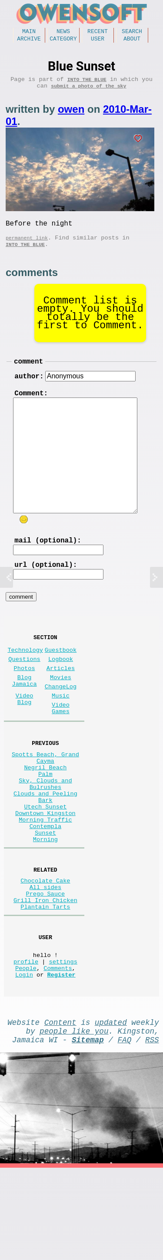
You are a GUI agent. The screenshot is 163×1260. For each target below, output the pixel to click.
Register (61, 1059)
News (63, 32)
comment (28, 374)
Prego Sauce (45, 965)
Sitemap (88, 1130)
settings (63, 1043)
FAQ (125, 1130)
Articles (61, 698)
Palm (45, 821)
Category (63, 41)
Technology (25, 677)
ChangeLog (61, 720)
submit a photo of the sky (88, 91)
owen (71, 115)
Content (60, 1109)
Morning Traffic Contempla (45, 883)
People (26, 1051)
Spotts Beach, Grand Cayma (45, 800)
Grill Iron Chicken (45, 973)
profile (25, 1043)
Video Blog (24, 735)
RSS (152, 1130)
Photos (24, 698)
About (131, 41)
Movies (60, 709)
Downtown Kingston (45, 871)
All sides (45, 957)
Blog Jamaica (24, 713)
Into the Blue (86, 83)
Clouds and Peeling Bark (45, 850)
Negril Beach (45, 813)
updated (111, 1109)
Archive (29, 41)
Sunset (45, 896)
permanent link (27, 247)
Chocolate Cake (45, 948)
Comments (57, 1051)
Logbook (60, 688)
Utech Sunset (45, 863)
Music (61, 731)
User (97, 41)
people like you (74, 1119)
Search (132, 32)
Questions (24, 688)
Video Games (61, 746)
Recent (97, 32)
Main (29, 32)
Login (24, 1059)
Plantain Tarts (45, 981)
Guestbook (61, 677)
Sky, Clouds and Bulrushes (45, 833)
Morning (45, 904)
